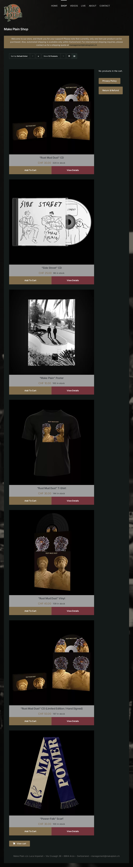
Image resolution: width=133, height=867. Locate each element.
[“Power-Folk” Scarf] (51, 732)
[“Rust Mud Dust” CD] (51, 71)
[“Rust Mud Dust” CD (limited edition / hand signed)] (51, 622)
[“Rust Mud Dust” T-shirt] (51, 401)
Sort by (19, 56)
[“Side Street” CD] (51, 181)
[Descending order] (38, 56)
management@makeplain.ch (83, 45)
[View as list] (74, 56)
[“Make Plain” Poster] (51, 291)
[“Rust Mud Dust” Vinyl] (51, 511)
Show (51, 56)
